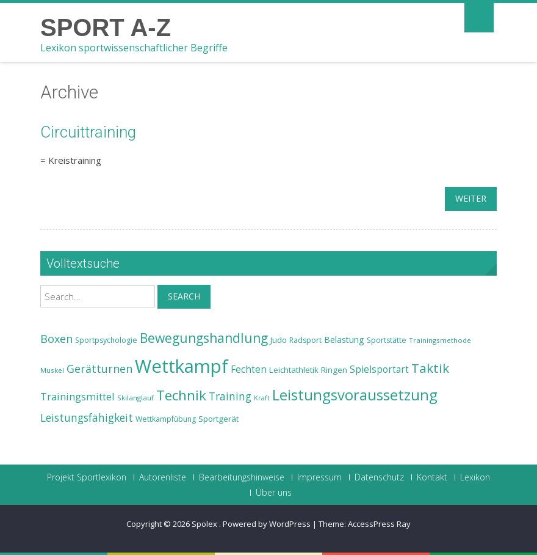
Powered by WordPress (267, 523)
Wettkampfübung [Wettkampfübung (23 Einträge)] (165, 419)
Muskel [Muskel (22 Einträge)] (52, 370)
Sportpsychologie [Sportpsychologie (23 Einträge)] (106, 340)
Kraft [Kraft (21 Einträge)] (262, 398)
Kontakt (432, 477)
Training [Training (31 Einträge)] (230, 396)
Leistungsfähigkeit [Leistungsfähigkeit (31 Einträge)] (86, 417)
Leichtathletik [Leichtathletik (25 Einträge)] (294, 369)
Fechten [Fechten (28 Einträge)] (249, 369)
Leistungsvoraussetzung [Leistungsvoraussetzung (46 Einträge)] (355, 395)
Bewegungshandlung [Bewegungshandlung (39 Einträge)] (204, 338)
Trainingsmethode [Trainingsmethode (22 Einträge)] (440, 340)
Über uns (274, 493)
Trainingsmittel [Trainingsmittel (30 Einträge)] (77, 396)
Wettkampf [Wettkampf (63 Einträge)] (181, 366)
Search (184, 296)
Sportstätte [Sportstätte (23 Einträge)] (386, 340)
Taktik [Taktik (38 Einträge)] (430, 368)
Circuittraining (88, 132)
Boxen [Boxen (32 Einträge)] (56, 338)
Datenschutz (379, 477)
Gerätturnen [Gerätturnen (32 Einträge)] (99, 368)
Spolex (205, 523)
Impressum (319, 477)
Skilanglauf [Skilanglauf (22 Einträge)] (135, 397)
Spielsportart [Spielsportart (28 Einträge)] (379, 369)
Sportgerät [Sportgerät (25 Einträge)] (218, 418)
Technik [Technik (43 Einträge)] (181, 395)
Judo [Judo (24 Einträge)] (278, 339)
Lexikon (475, 477)
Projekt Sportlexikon (86, 477)
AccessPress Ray (379, 523)
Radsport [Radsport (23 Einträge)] (305, 340)
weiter (470, 198)
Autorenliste (162, 477)
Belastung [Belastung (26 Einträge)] (344, 339)
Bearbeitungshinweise (241, 477)
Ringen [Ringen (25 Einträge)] (334, 369)
